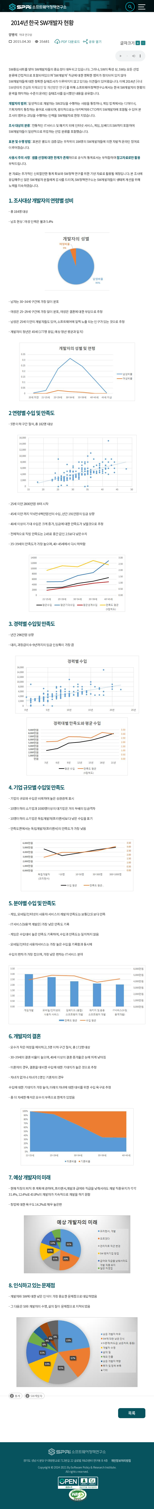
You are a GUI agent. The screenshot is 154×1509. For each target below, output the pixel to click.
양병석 (13, 34)
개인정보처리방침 (121, 1460)
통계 (17, 1396)
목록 (131, 1413)
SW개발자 (36, 1396)
